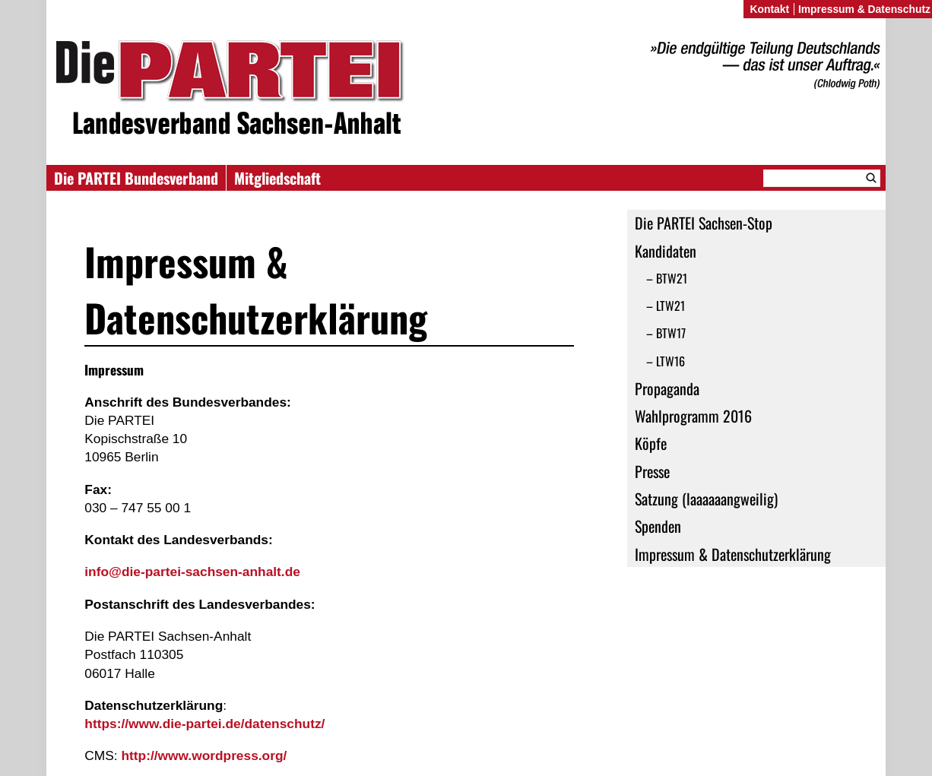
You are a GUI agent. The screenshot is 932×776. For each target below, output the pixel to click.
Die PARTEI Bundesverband (136, 177)
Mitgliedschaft (277, 177)
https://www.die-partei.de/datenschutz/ (204, 723)
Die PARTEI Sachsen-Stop (703, 222)
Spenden (658, 526)
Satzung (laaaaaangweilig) (706, 498)
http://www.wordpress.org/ (204, 755)
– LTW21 (665, 305)
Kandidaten (665, 250)
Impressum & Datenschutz (864, 9)
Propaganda (667, 388)
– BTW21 (666, 278)
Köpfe (651, 443)
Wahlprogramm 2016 (693, 415)
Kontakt (769, 9)
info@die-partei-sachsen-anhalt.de (192, 571)
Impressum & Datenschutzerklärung (733, 554)
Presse (652, 471)
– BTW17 (666, 333)
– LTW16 (665, 361)
